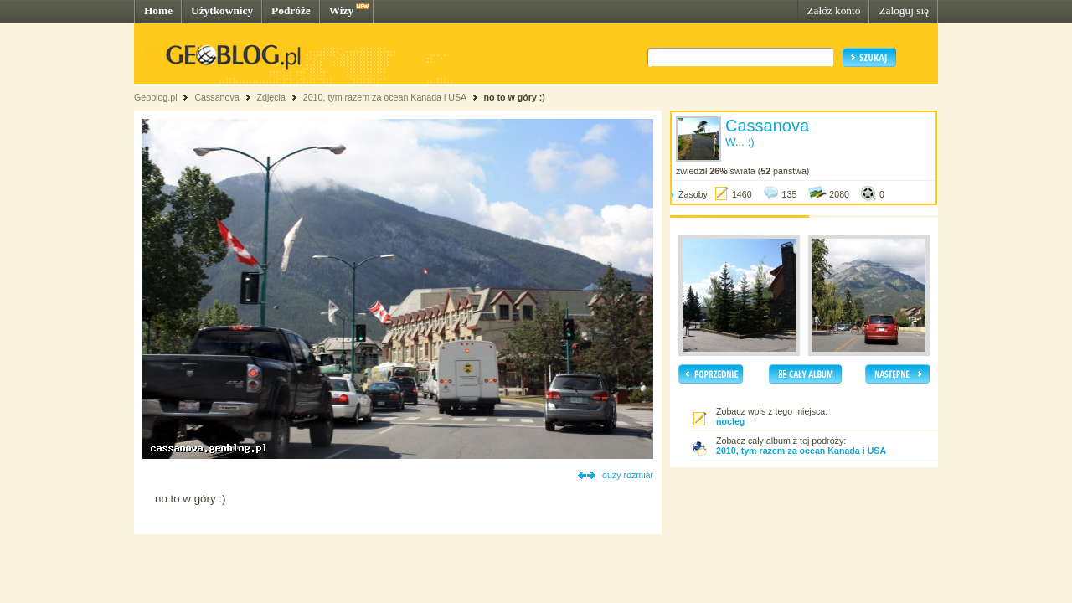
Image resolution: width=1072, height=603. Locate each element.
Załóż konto (833, 10)
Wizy (341, 10)
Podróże (291, 10)
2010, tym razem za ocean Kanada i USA (384, 97)
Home (158, 10)
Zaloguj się (904, 10)
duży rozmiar (627, 475)
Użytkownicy (222, 10)
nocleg (730, 421)
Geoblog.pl (156, 97)
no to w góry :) (513, 97)
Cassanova (216, 97)
